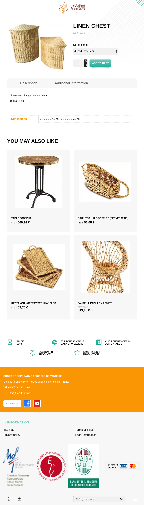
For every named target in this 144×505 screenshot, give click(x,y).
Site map (8, 429)
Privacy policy (11, 434)
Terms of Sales (84, 429)
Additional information (71, 83)
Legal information (86, 434)
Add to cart (100, 63)
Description (28, 83)
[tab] (28, 83)
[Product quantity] (80, 63)
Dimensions (80, 44)
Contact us (12, 403)
